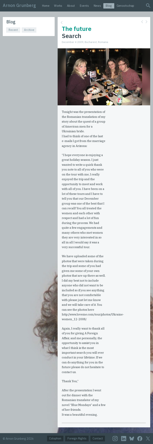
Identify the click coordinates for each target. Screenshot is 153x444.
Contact (98, 438)
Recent (13, 30)
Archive (29, 30)
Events (84, 6)
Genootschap (125, 6)
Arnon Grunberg (19, 5)
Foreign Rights (76, 438)
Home (45, 6)
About (71, 6)
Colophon (55, 438)
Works (58, 6)
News (97, 6)
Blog (109, 6)
